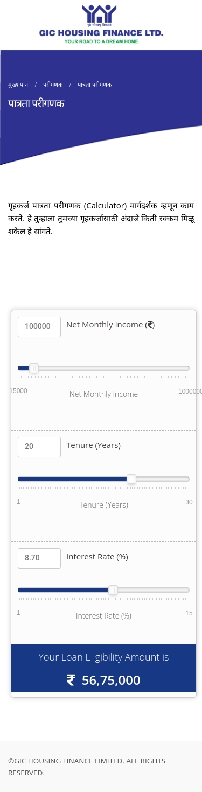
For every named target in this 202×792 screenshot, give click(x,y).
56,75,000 (111, 680)
